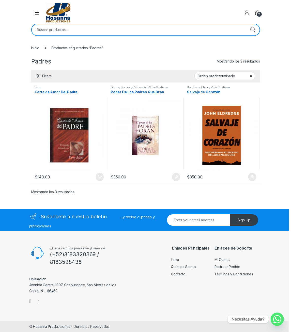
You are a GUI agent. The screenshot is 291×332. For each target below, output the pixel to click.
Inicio (35, 48)
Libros (115, 87)
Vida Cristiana (158, 87)
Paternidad (140, 87)
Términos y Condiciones (233, 274)
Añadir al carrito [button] (100, 177)
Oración (126, 87)
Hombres (193, 87)
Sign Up (244, 220)
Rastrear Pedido (227, 267)
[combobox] (139, 29)
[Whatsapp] (277, 319)
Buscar (253, 29)
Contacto (178, 274)
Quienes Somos (183, 267)
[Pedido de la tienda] (224, 76)
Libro (38, 87)
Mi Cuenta (222, 259)
